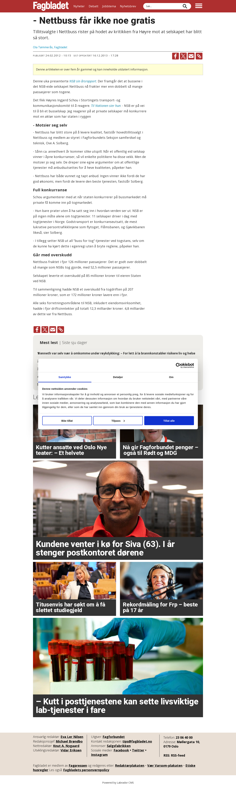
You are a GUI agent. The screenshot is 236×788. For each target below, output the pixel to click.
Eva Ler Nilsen (72, 737)
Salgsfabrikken (119, 746)
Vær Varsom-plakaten (164, 765)
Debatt (93, 6)
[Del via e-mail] (191, 56)
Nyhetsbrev (128, 6)
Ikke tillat (67, 420)
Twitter (138, 750)
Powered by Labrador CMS (118, 782)
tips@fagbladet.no (137, 741)
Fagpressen (78, 765)
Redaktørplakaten (129, 765)
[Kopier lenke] (199, 56)
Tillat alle (169, 420)
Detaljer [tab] (118, 377)
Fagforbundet (114, 737)
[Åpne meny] (198, 6)
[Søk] (185, 6)
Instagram (99, 755)
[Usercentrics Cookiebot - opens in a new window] (178, 365)
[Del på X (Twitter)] (183, 56)
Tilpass (118, 420)
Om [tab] (171, 377)
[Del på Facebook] (175, 56)
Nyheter (79, 6)
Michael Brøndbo (69, 741)
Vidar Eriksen (71, 750)
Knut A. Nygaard (66, 746)
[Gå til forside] (51, 6)
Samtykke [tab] (65, 377)
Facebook (121, 750)
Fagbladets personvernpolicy (86, 770)
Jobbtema (109, 6)
